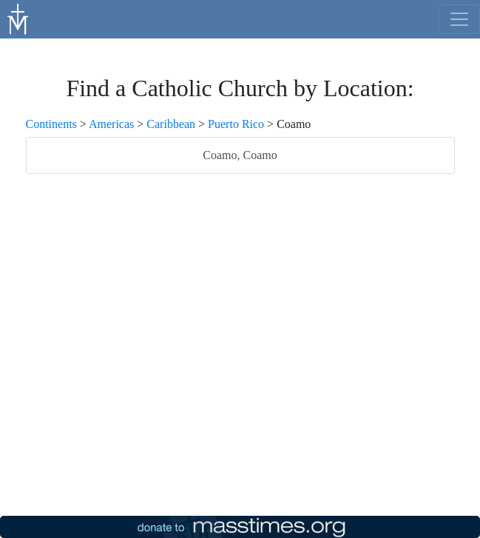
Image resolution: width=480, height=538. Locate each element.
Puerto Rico (236, 124)
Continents (51, 124)
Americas (111, 124)
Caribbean (170, 124)
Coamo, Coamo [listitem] (240, 155)
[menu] (459, 19)
